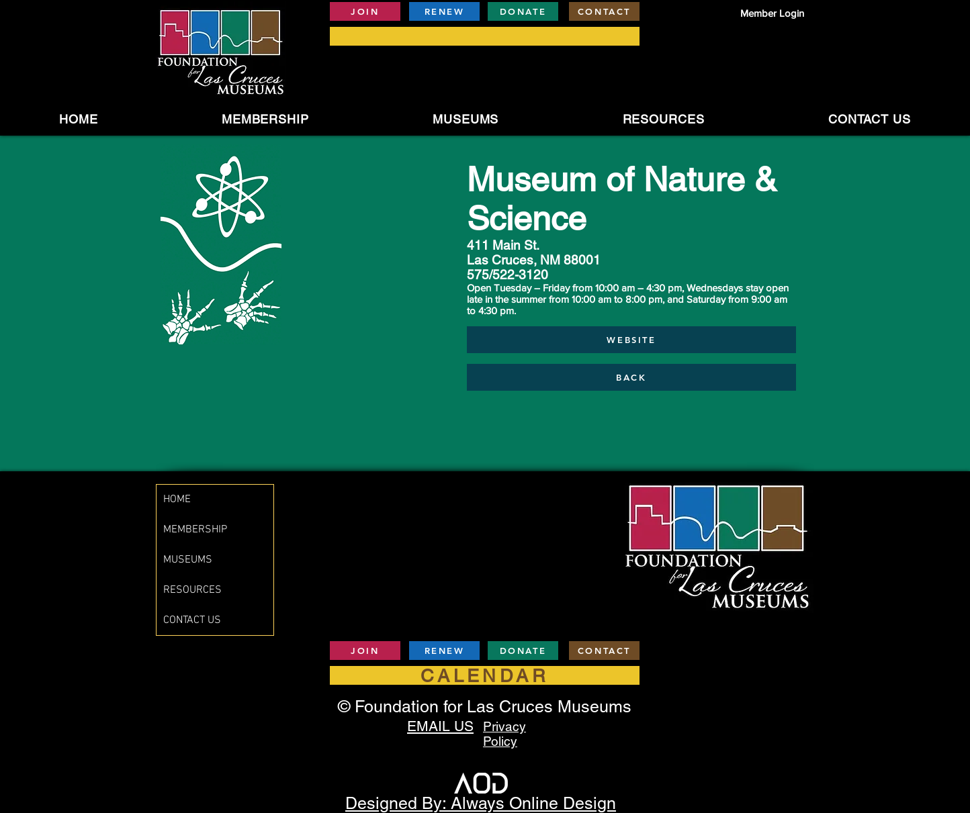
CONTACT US (192, 620)
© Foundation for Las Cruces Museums (484, 706)
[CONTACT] (604, 11)
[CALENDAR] (485, 675)
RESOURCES (192, 590)
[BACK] (631, 377)
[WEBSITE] (631, 339)
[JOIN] (365, 11)
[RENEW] (444, 11)
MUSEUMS (187, 560)
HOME (177, 499)
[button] (465, 119)
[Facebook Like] (773, 652)
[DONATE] (523, 11)
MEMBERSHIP (195, 529)
